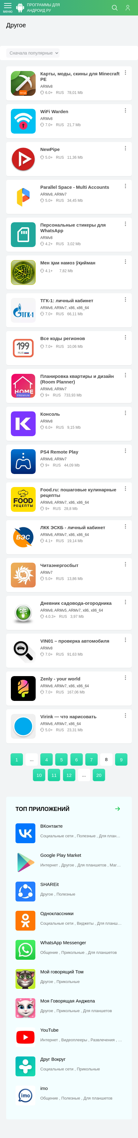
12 (69, 775)
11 (54, 775)
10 (39, 775)
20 (99, 775)
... (127, 72)
